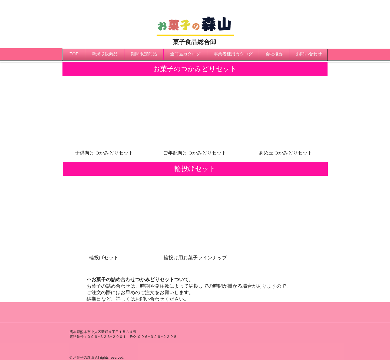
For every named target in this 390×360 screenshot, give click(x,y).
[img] (104, 117)
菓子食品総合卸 (194, 41)
